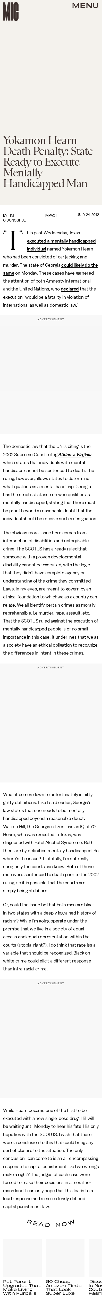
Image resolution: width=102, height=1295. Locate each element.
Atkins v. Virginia (74, 454)
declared (70, 289)
